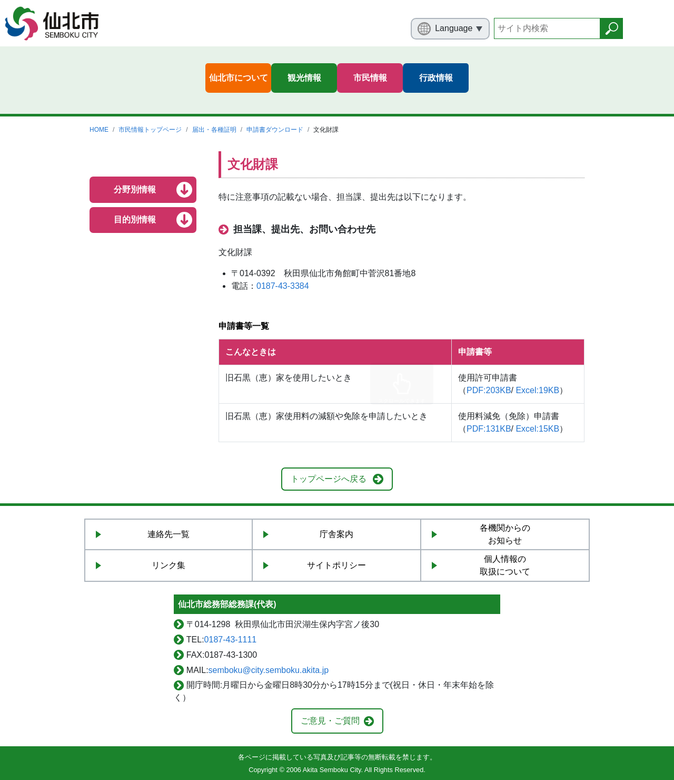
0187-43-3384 (282, 285)
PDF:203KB (489, 390)
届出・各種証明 (214, 129)
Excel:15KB (537, 428)
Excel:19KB (537, 390)
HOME (99, 129)
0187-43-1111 (230, 639)
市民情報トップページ (150, 129)
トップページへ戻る (328, 478)
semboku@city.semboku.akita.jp (269, 670)
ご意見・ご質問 (330, 720)
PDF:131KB (489, 428)
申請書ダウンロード (274, 129)
